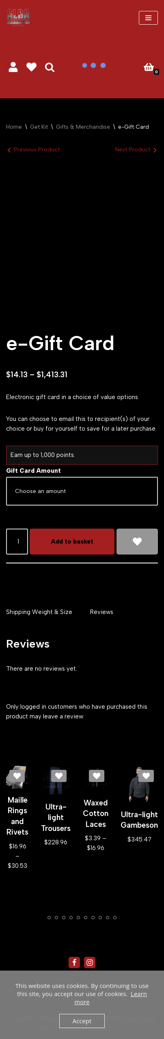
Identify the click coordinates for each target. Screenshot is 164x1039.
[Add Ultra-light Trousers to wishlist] (59, 776)
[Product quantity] (17, 542)
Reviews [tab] (101, 612)
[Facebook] (74, 962)
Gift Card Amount (33, 470)
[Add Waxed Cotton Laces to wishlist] (96, 776)
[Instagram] (89, 962)
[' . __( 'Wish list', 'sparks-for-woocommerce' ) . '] (31, 67)
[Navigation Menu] (148, 18)
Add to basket (72, 541)
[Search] (50, 67)
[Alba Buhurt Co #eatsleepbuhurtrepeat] (18, 18)
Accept (82, 1021)
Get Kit (39, 126)
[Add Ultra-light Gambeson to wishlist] (146, 776)
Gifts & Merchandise (83, 126)
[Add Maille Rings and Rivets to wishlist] (17, 776)
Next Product (132, 149)
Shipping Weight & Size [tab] (39, 612)
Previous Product (37, 149)
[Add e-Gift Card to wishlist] (137, 542)
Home (14, 126)
